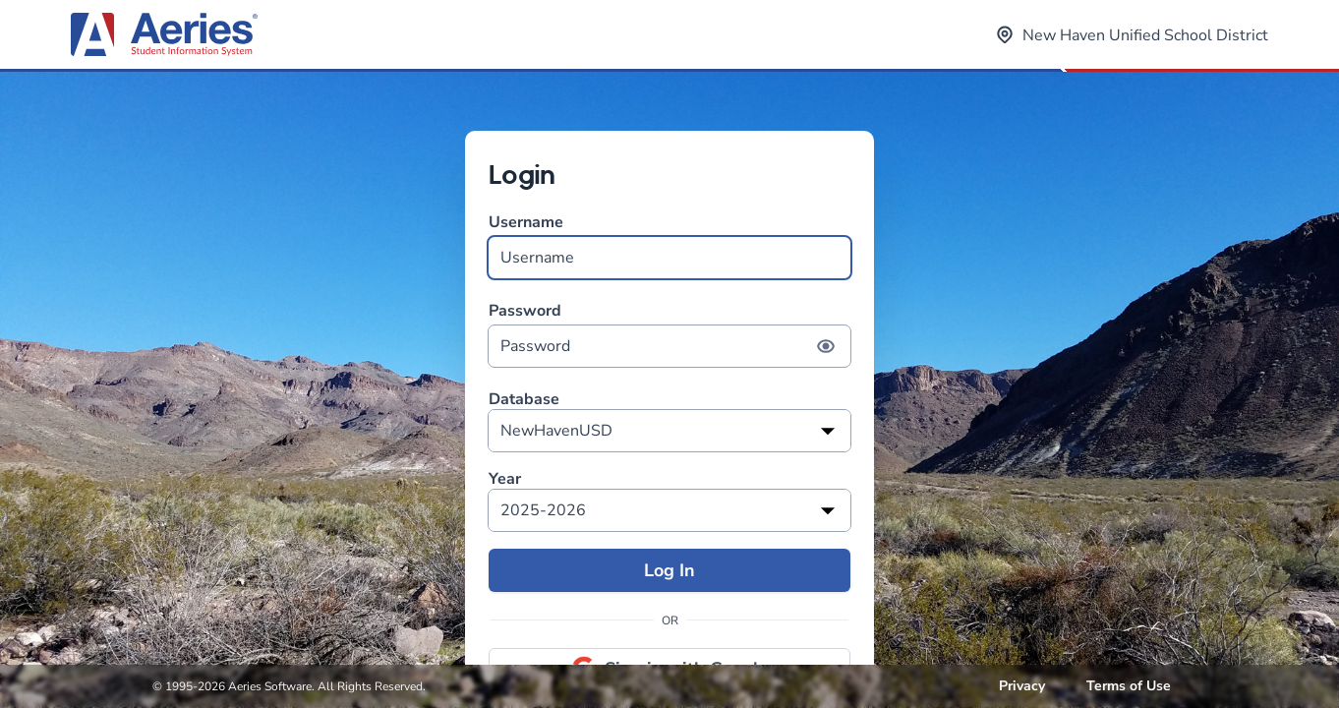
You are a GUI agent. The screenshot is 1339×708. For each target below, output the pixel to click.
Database (524, 399)
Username (669, 245)
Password (669, 334)
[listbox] (669, 430)
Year (505, 479)
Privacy (1022, 686)
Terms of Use (1128, 686)
